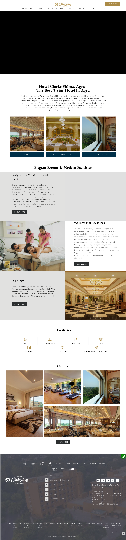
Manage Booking (118, 524)
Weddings (83, 9)
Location (52, 523)
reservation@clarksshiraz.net (60, 480)
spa (56, 101)
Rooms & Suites (28, 9)
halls (53, 103)
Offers (72, 9)
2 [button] (60, 161)
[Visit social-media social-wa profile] (117, 480)
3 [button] (63, 161)
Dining (41, 9)
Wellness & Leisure (98, 9)
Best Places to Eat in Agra (113, 527)
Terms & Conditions (79, 524)
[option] (27, 137)
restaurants (97, 101)
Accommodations (99, 154)
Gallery (46, 523)
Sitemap (48, 536)
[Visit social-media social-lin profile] (108, 480)
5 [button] (68, 161)
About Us (66, 524)
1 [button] (58, 161)
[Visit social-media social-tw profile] (112, 480)
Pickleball (99, 523)
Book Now (112, 4)
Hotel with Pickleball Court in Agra (106, 527)
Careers (87, 523)
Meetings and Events (56, 9)
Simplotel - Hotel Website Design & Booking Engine (66, 536)
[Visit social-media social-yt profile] (98, 480)
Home (9, 523)
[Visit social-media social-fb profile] (103, 480)
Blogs (93, 523)
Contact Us (72, 524)
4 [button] (65, 161)
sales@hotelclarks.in (57, 485)
